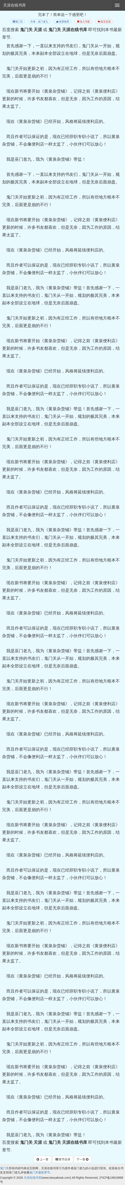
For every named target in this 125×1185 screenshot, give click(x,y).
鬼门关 (17, 21)
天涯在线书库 (14, 5)
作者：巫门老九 (39, 21)
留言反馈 (104, 21)
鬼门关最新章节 (39, 1172)
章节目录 (62, 1159)
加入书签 (83, 21)
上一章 (42, 1159)
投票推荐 (62, 21)
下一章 (82, 1159)
